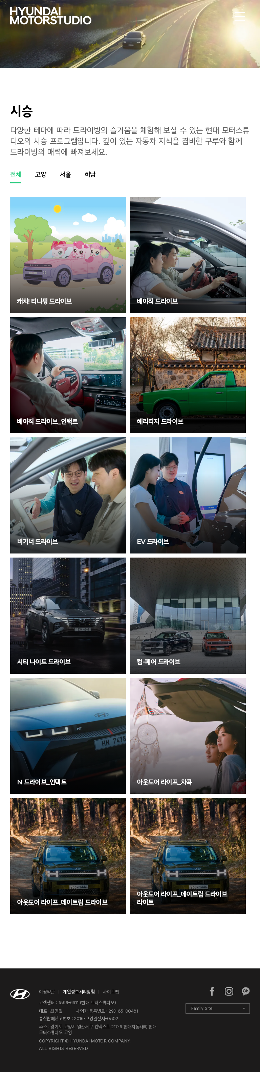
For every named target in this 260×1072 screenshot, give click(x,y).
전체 (15, 174)
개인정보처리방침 (78, 992)
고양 (40, 174)
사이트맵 (111, 992)
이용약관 (47, 992)
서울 (65, 174)
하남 (90, 174)
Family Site (202, 1008)
